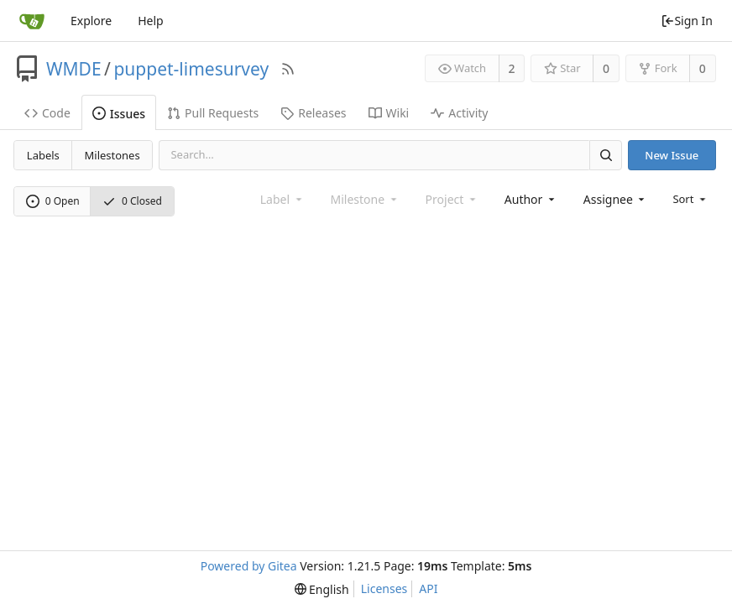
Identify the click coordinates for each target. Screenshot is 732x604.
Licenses (384, 588)
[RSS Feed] (287, 68)
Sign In (687, 21)
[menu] (690, 199)
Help (151, 21)
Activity (459, 113)
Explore (91, 21)
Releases (313, 113)
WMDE (74, 68)
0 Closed (132, 201)
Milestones (112, 155)
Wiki (389, 113)
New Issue (671, 155)
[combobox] (531, 199)
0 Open (53, 201)
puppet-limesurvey (191, 68)
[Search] (605, 154)
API (428, 588)
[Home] (31, 21)
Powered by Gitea (249, 566)
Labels (43, 155)
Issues (118, 114)
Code (47, 113)
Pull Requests (213, 113)
